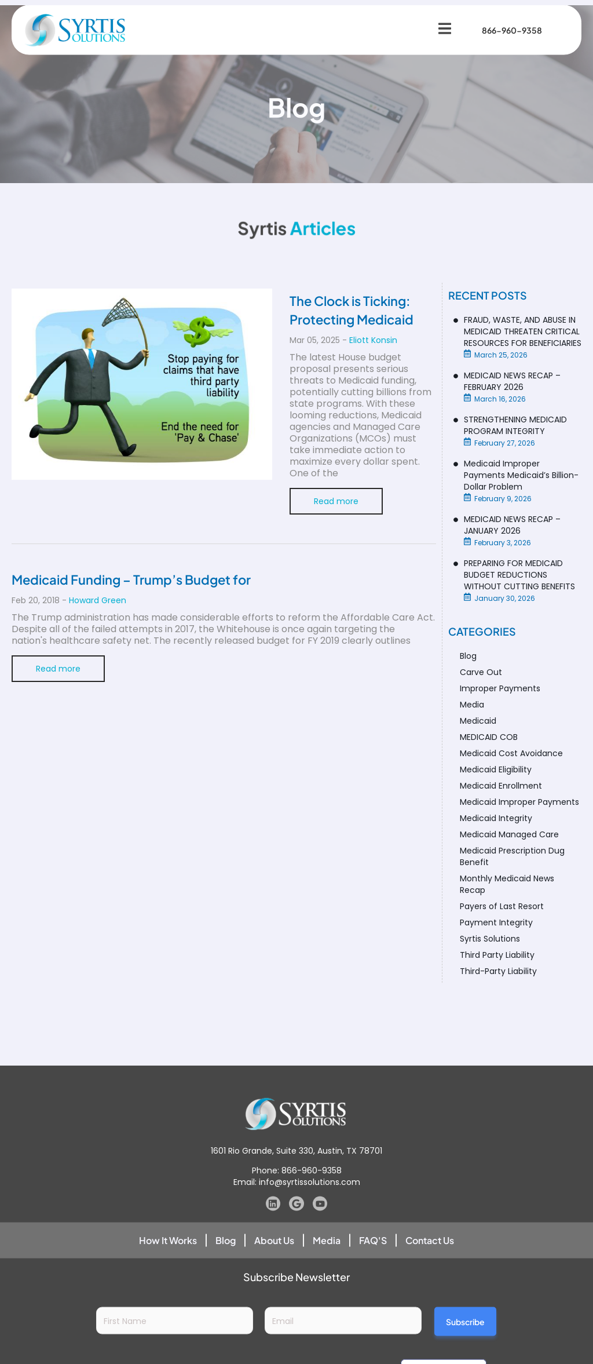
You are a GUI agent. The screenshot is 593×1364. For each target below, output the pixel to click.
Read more (336, 501)
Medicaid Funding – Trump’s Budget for (131, 579)
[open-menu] (438, 19)
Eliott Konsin (373, 340)
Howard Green (97, 600)
